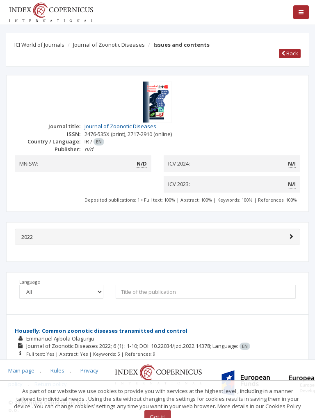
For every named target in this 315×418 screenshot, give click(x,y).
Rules (57, 370)
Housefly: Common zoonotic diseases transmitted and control (101, 330)
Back (289, 53)
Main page (21, 370)
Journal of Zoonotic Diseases (109, 44)
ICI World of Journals (39, 44)
